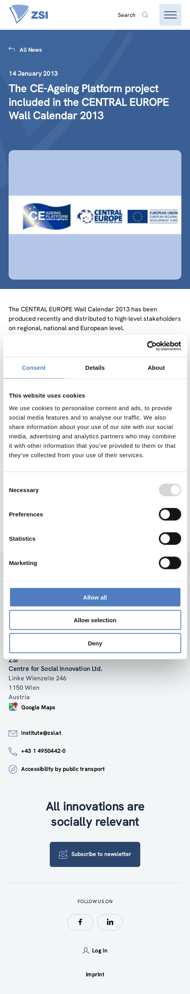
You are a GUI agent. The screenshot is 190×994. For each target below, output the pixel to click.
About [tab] (156, 367)
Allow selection (95, 620)
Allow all (95, 597)
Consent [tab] (34, 367)
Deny (95, 643)
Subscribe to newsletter (95, 854)
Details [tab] (95, 367)
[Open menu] (170, 15)
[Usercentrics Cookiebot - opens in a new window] (146, 346)
